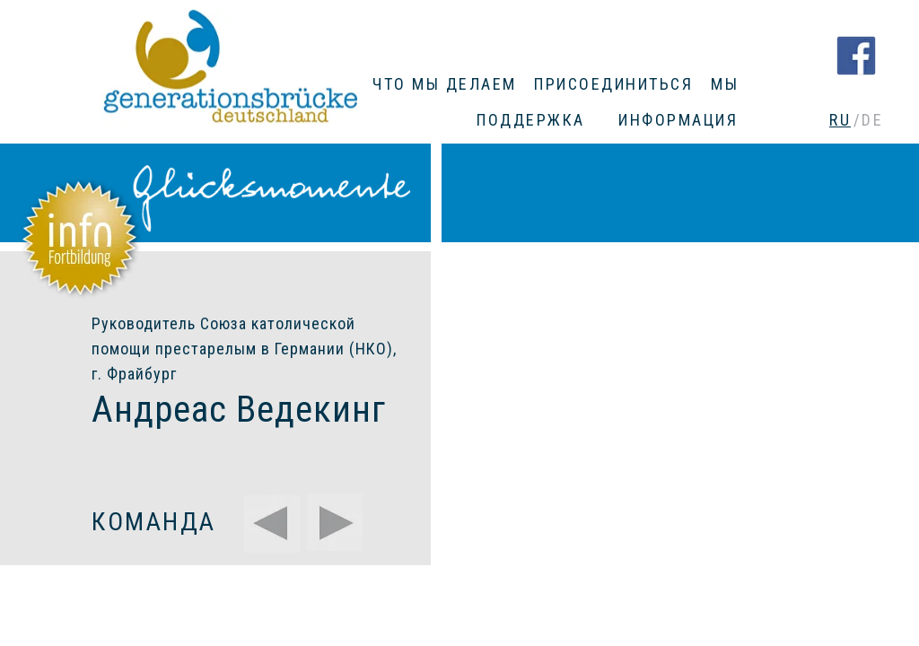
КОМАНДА (154, 522)
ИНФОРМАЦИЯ (678, 119)
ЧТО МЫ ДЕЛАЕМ (444, 83)
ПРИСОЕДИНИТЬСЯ (613, 83)
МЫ (725, 83)
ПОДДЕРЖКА (531, 119)
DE (872, 119)
